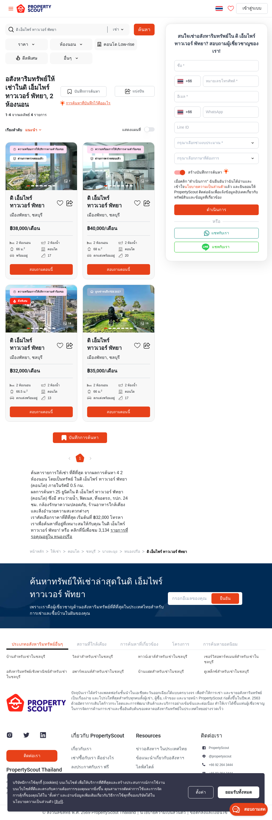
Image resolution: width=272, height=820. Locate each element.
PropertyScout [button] (219, 748)
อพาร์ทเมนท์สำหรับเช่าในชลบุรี (98, 671)
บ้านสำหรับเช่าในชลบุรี (25, 656)
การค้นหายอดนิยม (220, 644)
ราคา (26, 44)
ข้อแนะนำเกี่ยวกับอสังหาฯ (160, 758)
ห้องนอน (71, 44)
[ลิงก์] (58, 801)
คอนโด (73, 551)
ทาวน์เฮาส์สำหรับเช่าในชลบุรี (162, 656)
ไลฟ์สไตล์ (145, 767)
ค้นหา (144, 29)
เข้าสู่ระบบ (251, 8)
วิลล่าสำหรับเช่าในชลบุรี (92, 656)
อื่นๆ (71, 58)
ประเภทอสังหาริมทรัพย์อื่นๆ (37, 644)
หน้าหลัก (37, 551)
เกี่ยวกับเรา (81, 749)
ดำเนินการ (216, 209)
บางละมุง (109, 551)
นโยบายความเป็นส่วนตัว (204, 186)
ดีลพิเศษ (26, 58)
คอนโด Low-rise (115, 44)
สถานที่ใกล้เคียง (92, 644)
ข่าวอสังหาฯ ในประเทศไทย (161, 749)
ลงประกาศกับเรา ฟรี (90, 767)
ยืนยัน (225, 598)
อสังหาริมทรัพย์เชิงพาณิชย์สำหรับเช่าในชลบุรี (36, 674)
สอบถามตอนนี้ (41, 269)
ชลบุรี (91, 551)
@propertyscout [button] (220, 756)
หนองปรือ (132, 551)
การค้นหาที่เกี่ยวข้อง (139, 644)
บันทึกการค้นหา (83, 91)
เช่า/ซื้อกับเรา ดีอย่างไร (92, 758)
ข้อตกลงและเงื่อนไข (208, 812)
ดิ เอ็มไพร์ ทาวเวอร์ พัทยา (167, 552)
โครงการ (180, 644)
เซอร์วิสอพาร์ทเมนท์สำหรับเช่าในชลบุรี (231, 659)
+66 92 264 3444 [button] (221, 765)
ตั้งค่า (201, 792)
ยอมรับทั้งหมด (238, 792)
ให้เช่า (55, 551)
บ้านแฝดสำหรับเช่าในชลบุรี (161, 671)
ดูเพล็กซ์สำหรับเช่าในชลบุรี (226, 671)
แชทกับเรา (216, 233)
